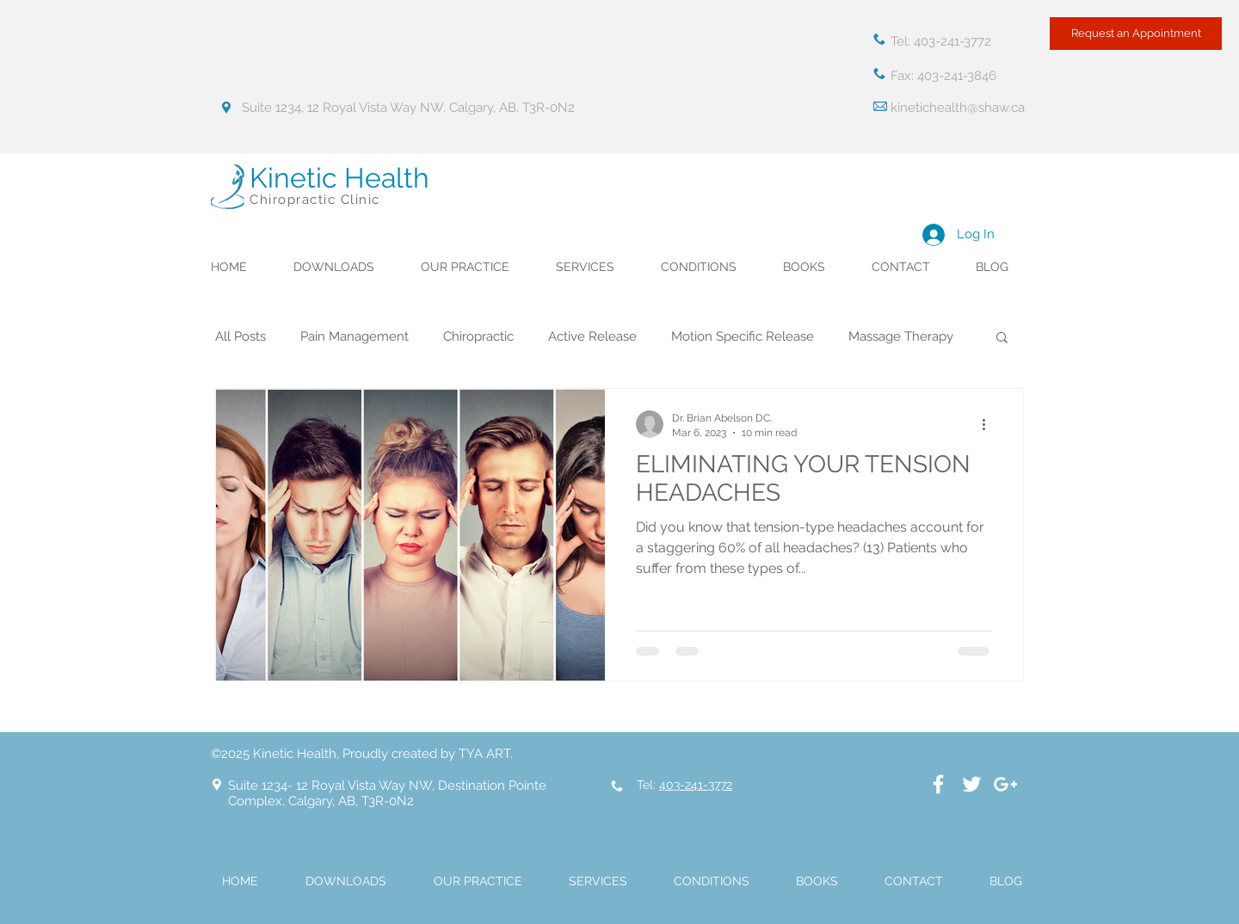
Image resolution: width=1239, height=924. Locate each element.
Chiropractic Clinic (315, 199)
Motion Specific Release (742, 336)
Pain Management (354, 336)
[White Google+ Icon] (1005, 784)
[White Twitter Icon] (971, 784)
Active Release (592, 336)
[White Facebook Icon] (938, 784)
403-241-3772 (695, 785)
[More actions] (989, 424)
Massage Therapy (900, 336)
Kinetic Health (339, 178)
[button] (1002, 339)
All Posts (240, 336)
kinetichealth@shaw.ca (958, 107)
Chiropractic (478, 336)
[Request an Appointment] (1136, 33)
